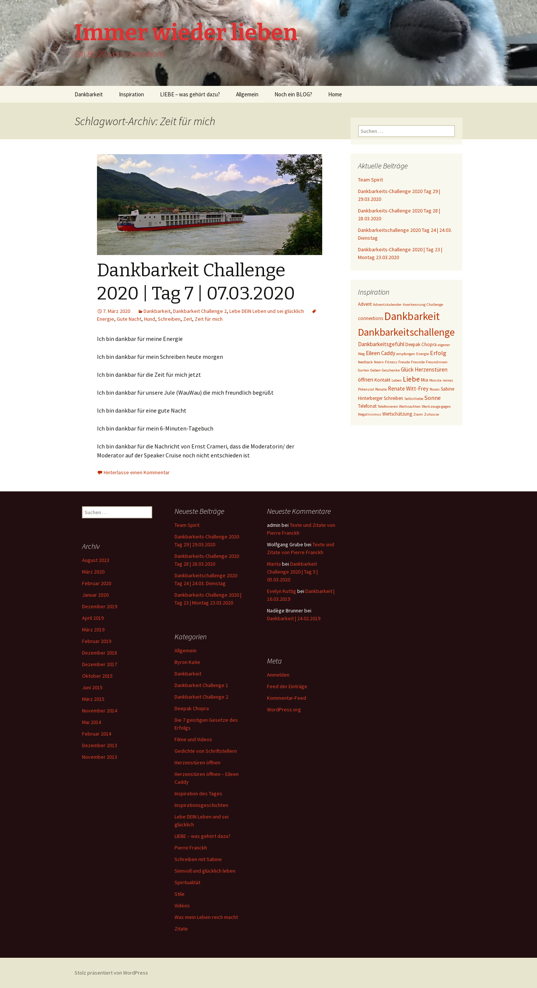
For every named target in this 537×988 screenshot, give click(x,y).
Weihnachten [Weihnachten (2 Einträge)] (410, 406)
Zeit (187, 319)
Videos (182, 905)
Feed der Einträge (287, 686)
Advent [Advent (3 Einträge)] (365, 304)
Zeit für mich (209, 319)
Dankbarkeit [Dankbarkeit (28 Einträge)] (412, 316)
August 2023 (95, 560)
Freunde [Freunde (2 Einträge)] (418, 362)
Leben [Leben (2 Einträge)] (397, 380)
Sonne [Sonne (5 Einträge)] (432, 397)
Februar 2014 (96, 733)
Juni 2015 (92, 687)
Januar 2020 (95, 594)
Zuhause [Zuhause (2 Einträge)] (431, 414)
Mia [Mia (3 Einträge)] (424, 380)
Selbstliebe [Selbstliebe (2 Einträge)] (413, 398)
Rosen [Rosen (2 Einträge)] (435, 389)
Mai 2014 (91, 722)
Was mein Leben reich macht (206, 917)
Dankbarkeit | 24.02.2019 (293, 618)
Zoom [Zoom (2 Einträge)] (418, 414)
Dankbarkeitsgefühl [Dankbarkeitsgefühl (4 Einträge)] (381, 344)
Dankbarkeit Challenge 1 (201, 685)
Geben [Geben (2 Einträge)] (375, 370)
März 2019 (93, 629)
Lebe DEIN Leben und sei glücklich (266, 311)
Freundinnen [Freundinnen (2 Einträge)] (437, 362)
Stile (180, 894)
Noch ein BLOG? (293, 94)
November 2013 (99, 757)
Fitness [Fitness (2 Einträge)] (391, 362)
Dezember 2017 (99, 664)
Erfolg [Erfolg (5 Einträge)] (438, 353)
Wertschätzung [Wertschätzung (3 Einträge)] (397, 414)
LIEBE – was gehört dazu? (190, 94)
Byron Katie (187, 662)
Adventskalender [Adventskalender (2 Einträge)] (387, 304)
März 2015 (93, 699)
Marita (274, 563)
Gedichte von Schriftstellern (206, 751)
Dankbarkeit (89, 94)
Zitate (181, 928)
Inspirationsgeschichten (201, 805)
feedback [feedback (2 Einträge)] (365, 362)
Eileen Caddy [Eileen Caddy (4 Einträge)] (380, 353)
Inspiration (131, 94)
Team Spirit (370, 179)
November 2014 (99, 710)
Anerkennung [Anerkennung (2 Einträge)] (414, 304)
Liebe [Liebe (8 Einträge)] (411, 379)
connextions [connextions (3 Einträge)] (370, 318)
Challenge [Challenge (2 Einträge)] (435, 304)
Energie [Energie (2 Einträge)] (422, 353)
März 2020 (93, 571)
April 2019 (93, 618)
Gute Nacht (129, 319)
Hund (149, 319)
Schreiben (169, 319)
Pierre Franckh (191, 847)
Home (335, 94)
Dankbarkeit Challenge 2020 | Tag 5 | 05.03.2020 (292, 571)
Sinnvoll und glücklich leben (205, 870)
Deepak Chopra (192, 708)
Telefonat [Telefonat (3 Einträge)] (367, 406)
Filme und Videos (193, 739)
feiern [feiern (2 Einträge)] (379, 362)
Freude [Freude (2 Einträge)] (404, 362)
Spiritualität (187, 882)
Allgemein (247, 94)
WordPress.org (284, 709)
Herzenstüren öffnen (197, 762)
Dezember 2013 (99, 745)
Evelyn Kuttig (281, 591)
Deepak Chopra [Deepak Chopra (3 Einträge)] (421, 344)
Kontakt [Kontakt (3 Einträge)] (382, 380)
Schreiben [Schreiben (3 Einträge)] (393, 398)
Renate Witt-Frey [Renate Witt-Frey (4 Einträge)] (408, 388)
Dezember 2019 (99, 606)
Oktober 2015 (97, 675)
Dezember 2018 (99, 652)
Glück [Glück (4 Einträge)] (407, 369)
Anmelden (278, 674)
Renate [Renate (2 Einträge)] (381, 389)
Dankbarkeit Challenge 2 (200, 311)
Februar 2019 (96, 641)
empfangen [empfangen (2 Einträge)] (405, 353)
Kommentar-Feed (286, 698)
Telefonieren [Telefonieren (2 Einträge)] (388, 406)
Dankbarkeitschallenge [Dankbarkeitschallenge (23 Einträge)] (406, 332)
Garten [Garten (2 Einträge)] (363, 370)
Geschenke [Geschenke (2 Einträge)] (391, 370)
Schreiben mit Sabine (198, 859)
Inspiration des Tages (198, 793)
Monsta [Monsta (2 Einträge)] (435, 380)
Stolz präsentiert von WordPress (111, 972)
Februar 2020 (96, 583)
